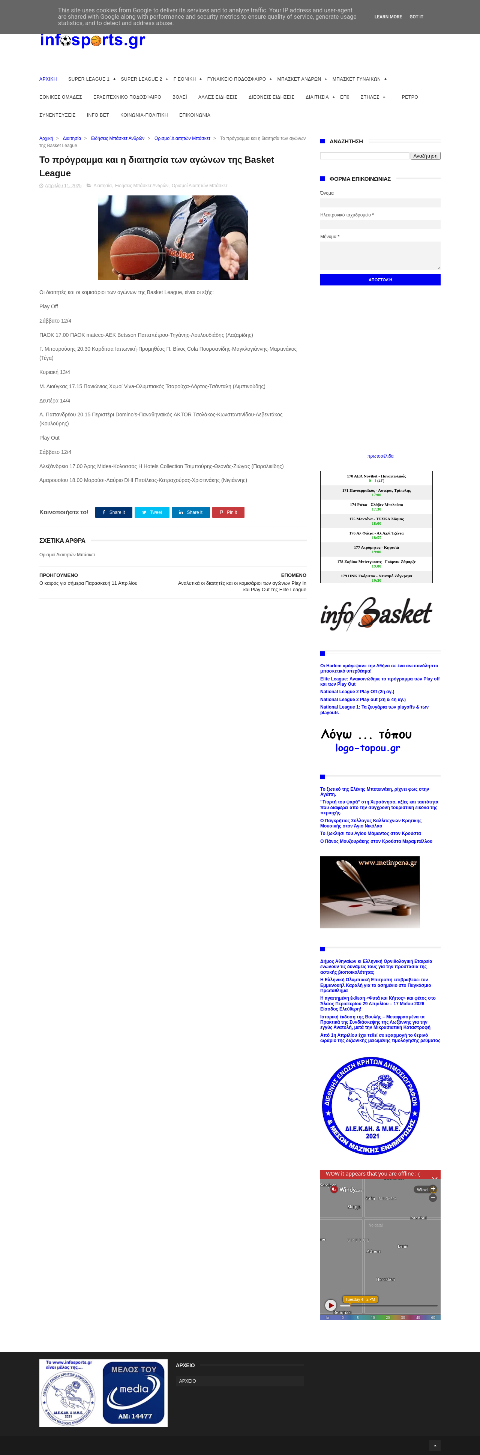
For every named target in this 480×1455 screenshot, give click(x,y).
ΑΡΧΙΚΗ (48, 79)
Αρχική (46, 138)
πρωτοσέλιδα (380, 456)
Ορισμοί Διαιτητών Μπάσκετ (182, 138)
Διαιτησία (72, 138)
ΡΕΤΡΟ (410, 97)
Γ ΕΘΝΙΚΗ (185, 79)
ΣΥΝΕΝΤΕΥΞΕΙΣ (57, 115)
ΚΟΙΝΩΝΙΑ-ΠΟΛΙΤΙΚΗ (144, 115)
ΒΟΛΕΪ (179, 97)
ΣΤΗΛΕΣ (370, 97)
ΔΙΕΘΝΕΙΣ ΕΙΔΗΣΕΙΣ (271, 97)
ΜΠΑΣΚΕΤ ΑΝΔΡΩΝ (299, 79)
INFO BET (98, 115)
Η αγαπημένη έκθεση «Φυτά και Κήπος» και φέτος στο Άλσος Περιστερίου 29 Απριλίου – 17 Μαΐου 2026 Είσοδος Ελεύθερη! (378, 1004)
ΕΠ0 (345, 97)
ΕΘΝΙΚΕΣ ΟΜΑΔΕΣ (60, 97)
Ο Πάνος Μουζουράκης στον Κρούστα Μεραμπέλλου (376, 841)
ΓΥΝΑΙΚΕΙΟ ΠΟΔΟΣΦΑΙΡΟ (236, 79)
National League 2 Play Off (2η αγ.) (357, 691)
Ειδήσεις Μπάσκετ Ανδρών (117, 138)
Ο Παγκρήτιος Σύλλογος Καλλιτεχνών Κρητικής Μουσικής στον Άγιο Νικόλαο (371, 823)
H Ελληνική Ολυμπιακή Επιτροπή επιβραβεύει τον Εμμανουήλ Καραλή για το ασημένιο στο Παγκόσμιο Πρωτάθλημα (375, 985)
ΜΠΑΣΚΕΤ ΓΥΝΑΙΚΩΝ (357, 79)
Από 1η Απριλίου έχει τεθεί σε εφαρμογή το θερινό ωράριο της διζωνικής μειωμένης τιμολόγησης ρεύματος (380, 1038)
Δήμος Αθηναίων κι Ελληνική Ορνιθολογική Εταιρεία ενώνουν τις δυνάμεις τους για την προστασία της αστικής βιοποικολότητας (376, 967)
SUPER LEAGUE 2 (141, 79)
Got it (416, 17)
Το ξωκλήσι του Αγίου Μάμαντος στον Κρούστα (370, 833)
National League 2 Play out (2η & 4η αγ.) (363, 699)
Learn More (388, 17)
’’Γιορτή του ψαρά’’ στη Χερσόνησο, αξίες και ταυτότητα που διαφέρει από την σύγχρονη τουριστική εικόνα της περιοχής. (379, 807)
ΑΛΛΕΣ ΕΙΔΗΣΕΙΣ (217, 97)
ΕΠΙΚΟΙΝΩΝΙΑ (194, 115)
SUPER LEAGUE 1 (89, 79)
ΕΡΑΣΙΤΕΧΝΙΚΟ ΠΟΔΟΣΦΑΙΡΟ (127, 97)
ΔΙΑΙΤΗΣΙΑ (317, 97)
